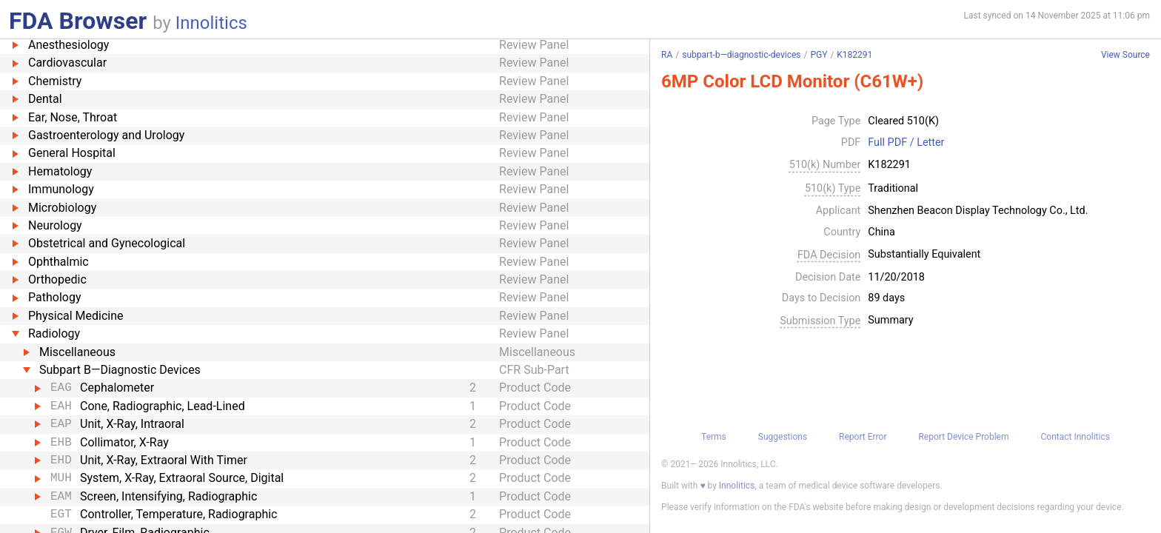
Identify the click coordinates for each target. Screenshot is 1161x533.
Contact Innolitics (1074, 437)
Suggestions (782, 437)
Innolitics (211, 23)
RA (666, 55)
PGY (818, 55)
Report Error (862, 437)
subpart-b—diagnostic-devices (741, 55)
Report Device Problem (963, 437)
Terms (713, 437)
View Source (1125, 55)
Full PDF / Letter (906, 143)
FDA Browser (78, 21)
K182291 (854, 55)
